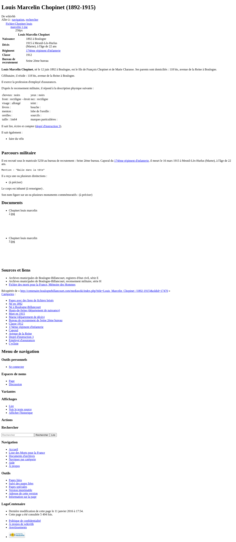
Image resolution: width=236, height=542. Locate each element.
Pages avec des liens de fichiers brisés (31, 301)
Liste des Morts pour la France (27, 453)
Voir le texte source (20, 409)
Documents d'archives (22, 456)
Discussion (15, 384)
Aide (12, 463)
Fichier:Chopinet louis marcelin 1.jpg (19, 25)
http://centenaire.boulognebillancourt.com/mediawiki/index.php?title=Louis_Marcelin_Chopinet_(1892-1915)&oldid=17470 (94, 291)
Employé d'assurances (22, 340)
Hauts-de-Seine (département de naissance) (34, 310)
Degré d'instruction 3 (21, 337)
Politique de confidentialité (25, 521)
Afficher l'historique (21, 413)
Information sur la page (23, 497)
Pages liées (15, 480)
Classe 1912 (16, 324)
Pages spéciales (18, 487)
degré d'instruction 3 (48, 126)
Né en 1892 (15, 304)
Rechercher (9, 428)
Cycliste (13, 344)
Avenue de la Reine (20, 334)
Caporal (13, 330)
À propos (14, 466)
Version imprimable (20, 490)
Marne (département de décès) (27, 317)
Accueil (13, 449)
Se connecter (16, 367)
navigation (18, 19)
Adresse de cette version (23, 494)
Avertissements (18, 527)
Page (12, 381)
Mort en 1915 (17, 314)
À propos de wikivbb (21, 524)
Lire (11, 406)
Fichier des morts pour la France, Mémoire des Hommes (42, 285)
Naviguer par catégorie (22, 459)
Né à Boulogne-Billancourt (25, 307)
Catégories (7, 294)
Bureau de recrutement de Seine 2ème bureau (36, 320)
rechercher (32, 19)
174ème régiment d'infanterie (43, 50)
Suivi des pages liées (21, 484)
